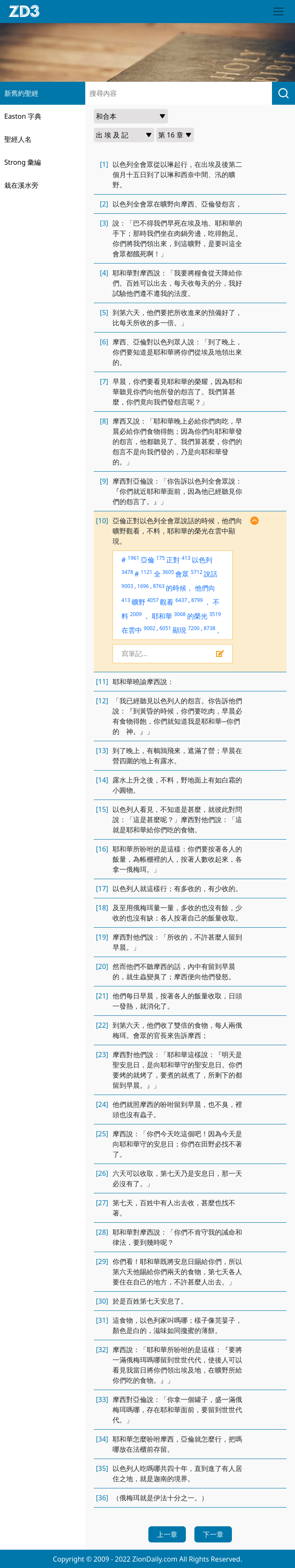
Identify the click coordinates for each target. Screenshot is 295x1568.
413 (186, 558)
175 (160, 558)
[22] (102, 1025)
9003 (127, 586)
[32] (102, 1349)
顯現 (179, 630)
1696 (143, 586)
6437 (181, 600)
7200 (194, 628)
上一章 (167, 1534)
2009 (136, 614)
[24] (102, 1104)
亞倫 (147, 560)
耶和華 (162, 616)
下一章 (213, 1534)
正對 (173, 560)
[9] (104, 481)
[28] (102, 1232)
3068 (179, 614)
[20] (102, 966)
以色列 (202, 560)
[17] (102, 888)
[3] (104, 223)
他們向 (205, 588)
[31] (102, 1320)
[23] (102, 1054)
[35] (102, 1468)
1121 (146, 572)
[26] (102, 1173)
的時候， (179, 588)
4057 (153, 600)
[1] (104, 164)
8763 (159, 586)
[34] (102, 1439)
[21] (102, 995)
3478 (127, 572)
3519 (215, 614)
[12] (102, 700)
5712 (196, 572)
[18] (102, 907)
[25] (102, 1133)
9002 (149, 628)
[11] (102, 681)
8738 (209, 628)
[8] (104, 421)
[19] (102, 937)
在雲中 (131, 630)
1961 (133, 558)
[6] (104, 342)
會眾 (182, 574)
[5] (104, 312)
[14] (102, 780)
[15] (102, 809)
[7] (104, 381)
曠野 (138, 602)
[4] (104, 273)
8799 (196, 600)
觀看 (167, 602)
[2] (104, 204)
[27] (102, 1202)
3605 (168, 572)
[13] (102, 750)
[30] (102, 1301)
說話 (210, 574)
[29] (102, 1261)
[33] (102, 1399)
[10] (102, 520)
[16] (102, 849)
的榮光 (197, 616)
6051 (165, 628)
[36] (102, 1497)
